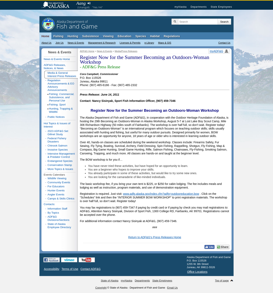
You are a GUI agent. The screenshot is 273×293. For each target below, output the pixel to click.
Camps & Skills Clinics (61, 198)
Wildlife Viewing (57, 178)
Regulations (172, 36)
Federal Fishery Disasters (57, 140)
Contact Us (224, 42)
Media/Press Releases (126, 51)
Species (140, 36)
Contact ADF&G (90, 269)
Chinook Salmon (57, 145)
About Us (46, 42)
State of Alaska (57, 5)
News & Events (76, 42)
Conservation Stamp (60, 165)
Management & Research (102, 42)
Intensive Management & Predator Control (61, 155)
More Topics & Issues (60, 169)
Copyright (101, 287)
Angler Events (56, 194)
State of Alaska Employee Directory (59, 225)
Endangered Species (60, 160)
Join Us (59, 42)
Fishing (58, 36)
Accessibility (51, 269)
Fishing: (61, 97)
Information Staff (57, 208)
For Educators (56, 186)
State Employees (221, 6)
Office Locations (197, 271)
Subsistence (90, 36)
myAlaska (181, 6)
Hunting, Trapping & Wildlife (61, 110)
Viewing (108, 36)
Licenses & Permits (130, 42)
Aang (81, 3)
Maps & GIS (164, 42)
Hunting (73, 36)
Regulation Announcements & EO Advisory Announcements (61, 85)
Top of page (222, 280)
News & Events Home (57, 59)
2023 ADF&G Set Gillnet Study (58, 133)
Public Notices (56, 116)
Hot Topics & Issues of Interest (57, 125)
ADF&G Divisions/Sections (58, 218)
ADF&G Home (87, 51)
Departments (198, 6)
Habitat (155, 36)
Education (124, 36)
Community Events (59, 182)
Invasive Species (58, 149)
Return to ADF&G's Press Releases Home (154, 237)
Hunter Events (56, 190)
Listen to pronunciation (88, 3)
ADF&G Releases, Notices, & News (55, 66)
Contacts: (49, 204)
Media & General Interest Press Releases (62, 74)
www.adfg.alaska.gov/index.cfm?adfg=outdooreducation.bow (161, 193)
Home (45, 36)
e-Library (149, 42)
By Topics (53, 212)
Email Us (172, 287)
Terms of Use (69, 269)
